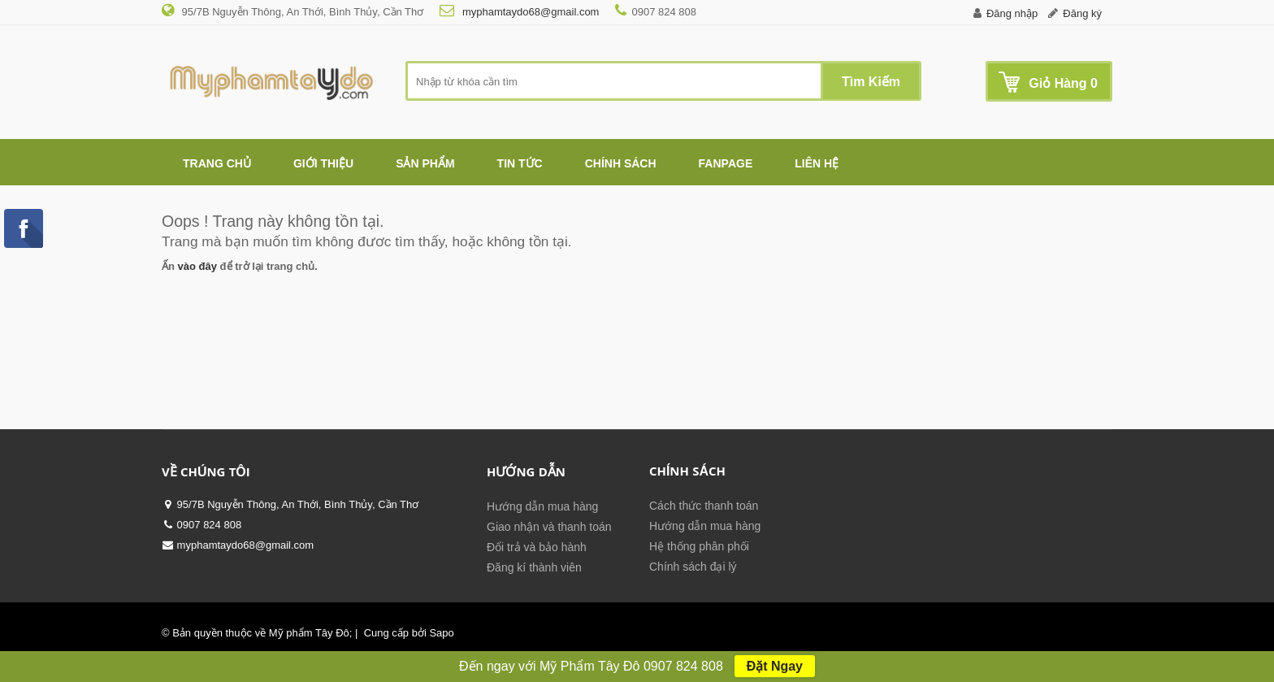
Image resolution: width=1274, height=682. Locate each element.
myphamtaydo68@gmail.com (529, 12)
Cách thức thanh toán (703, 505)
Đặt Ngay (775, 666)
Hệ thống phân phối (699, 546)
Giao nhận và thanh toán (549, 526)
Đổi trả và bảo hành (537, 547)
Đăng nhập (1012, 13)
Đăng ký (1082, 13)
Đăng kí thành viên (534, 567)
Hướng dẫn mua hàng (542, 506)
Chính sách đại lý (693, 566)
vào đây (197, 266)
